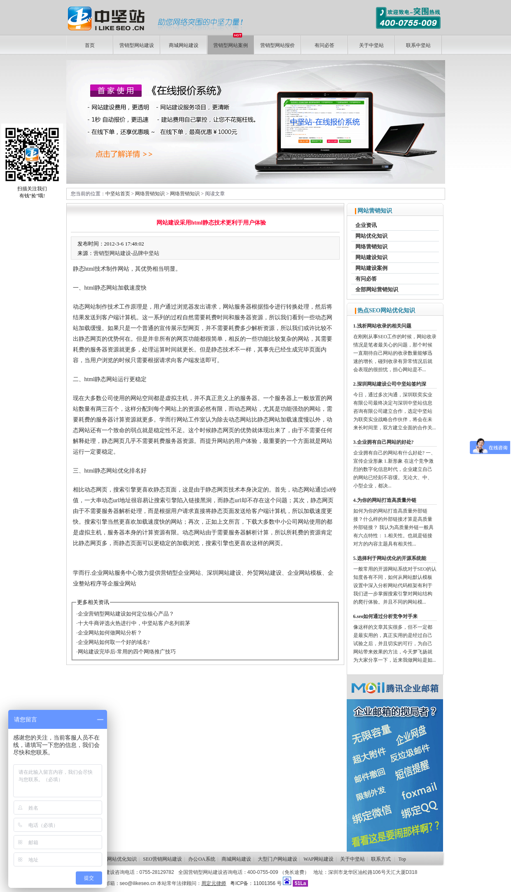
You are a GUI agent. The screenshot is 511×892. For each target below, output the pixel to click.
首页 (90, 45)
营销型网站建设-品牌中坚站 (126, 253)
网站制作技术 (101, 307)
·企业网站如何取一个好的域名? (112, 642)
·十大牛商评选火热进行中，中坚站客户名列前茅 (133, 623)
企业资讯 (366, 225)
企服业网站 (121, 584)
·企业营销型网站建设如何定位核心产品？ (125, 614)
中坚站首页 (117, 194)
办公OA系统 (201, 859)
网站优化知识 (371, 236)
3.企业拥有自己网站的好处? (383, 442)
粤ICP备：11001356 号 (256, 883)
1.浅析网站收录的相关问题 (382, 326)
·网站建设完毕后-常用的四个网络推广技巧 (126, 652)
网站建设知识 (371, 257)
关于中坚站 (371, 45)
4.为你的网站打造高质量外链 (384, 500)
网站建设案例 (371, 268)
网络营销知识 (150, 194)
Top (402, 859)
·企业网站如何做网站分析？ (109, 633)
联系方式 (381, 859)
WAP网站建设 (318, 859)
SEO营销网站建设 (162, 859)
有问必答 (324, 45)
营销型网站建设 (136, 45)
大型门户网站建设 (277, 859)
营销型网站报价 (277, 45)
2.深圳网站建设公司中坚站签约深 (389, 384)
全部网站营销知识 (376, 289)
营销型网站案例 (230, 41)
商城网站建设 (183, 45)
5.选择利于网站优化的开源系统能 (389, 558)
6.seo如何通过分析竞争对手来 (385, 616)
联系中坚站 (418, 45)
